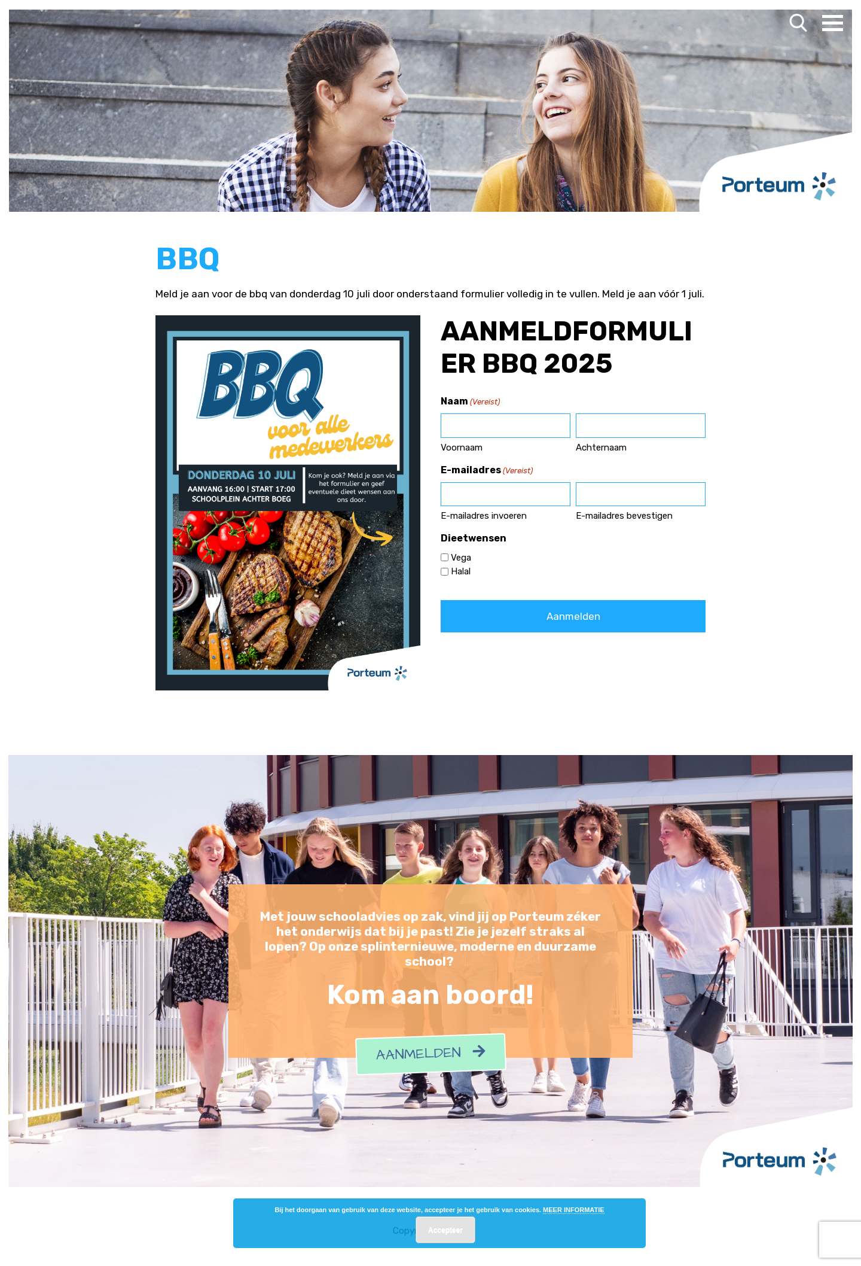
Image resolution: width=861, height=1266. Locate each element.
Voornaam (462, 447)
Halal (461, 571)
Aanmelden (430, 1054)
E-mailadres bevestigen (624, 515)
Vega (461, 557)
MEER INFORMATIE (573, 1209)
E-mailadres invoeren (484, 515)
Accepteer (445, 1230)
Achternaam (601, 447)
